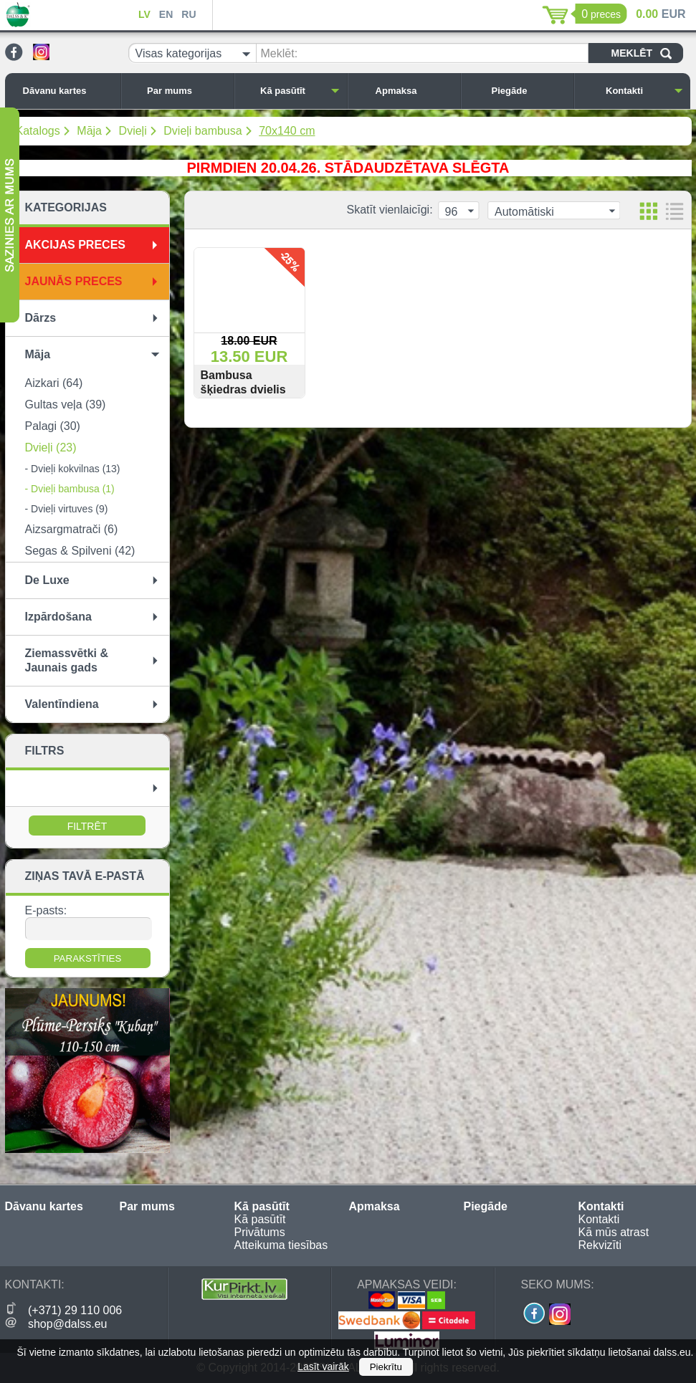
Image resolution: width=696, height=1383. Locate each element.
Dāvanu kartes (68, 90)
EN (166, 14)
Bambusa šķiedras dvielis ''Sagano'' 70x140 (248, 389)
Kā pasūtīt (299, 90)
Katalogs (38, 131)
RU (188, 14)
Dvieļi (133, 131)
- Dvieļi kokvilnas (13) (72, 468)
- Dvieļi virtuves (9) (66, 509)
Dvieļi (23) (51, 447)
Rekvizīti (599, 1245)
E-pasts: (46, 910)
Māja (89, 131)
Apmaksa (414, 90)
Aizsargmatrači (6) (71, 529)
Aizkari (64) (54, 383)
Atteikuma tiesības (281, 1245)
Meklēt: (279, 53)
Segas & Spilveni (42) (80, 551)
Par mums (186, 90)
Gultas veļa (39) (65, 404)
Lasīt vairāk (323, 1366)
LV (144, 14)
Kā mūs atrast (613, 1232)
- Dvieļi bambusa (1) (70, 488)
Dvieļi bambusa (202, 131)
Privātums (259, 1232)
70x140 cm (287, 131)
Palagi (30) (52, 426)
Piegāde (529, 90)
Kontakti (644, 90)
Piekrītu (386, 1367)
